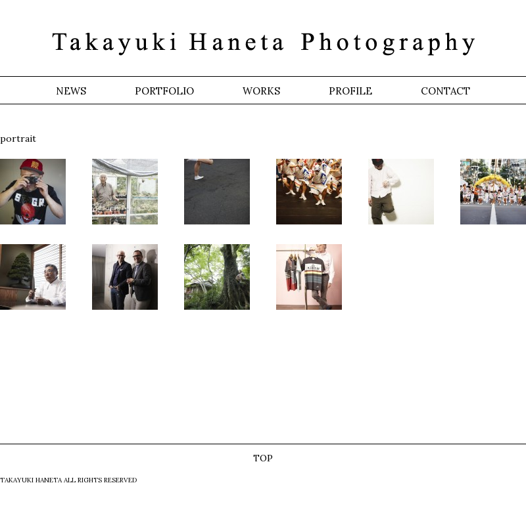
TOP (263, 458)
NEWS (71, 91)
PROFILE (350, 91)
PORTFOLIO (164, 91)
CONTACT (445, 91)
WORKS (261, 91)
